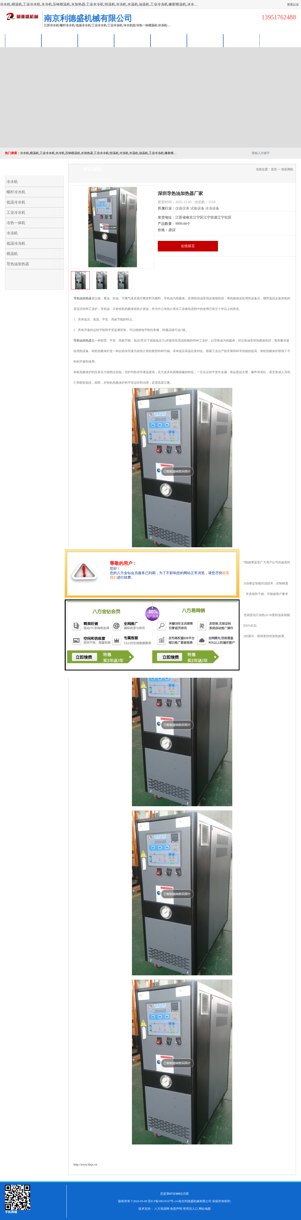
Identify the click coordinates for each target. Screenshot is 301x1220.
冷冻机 (12, 233)
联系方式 (242, 40)
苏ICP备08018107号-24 (163, 1201)
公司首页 (23, 40)
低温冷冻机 (16, 243)
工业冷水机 (16, 213)
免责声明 (176, 1208)
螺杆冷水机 (16, 192)
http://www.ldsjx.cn (85, 1164)
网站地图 (205, 1208)
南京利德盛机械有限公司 (194, 1201)
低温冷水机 (16, 202)
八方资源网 (161, 1208)
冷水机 (12, 182)
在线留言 (188, 246)
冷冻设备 (212, 208)
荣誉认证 (205, 40)
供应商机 (60, 40)
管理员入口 (190, 1208)
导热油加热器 (18, 264)
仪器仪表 (182, 208)
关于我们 (132, 40)
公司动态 (169, 40)
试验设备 (197, 208)
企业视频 (96, 40)
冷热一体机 (16, 223)
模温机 (12, 254)
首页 (274, 169)
